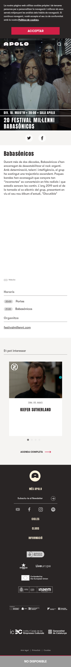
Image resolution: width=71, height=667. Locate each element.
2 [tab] (32, 440)
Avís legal (25, 650)
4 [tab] (39, 440)
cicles (35, 519)
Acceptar (36, 31)
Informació (36, 538)
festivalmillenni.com (17, 327)
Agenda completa (35, 452)
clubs (35, 528)
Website (12, 280)
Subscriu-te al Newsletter (30, 498)
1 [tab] (28, 440)
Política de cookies (28, 20)
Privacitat (36, 650)
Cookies (47, 650)
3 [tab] (36, 440)
